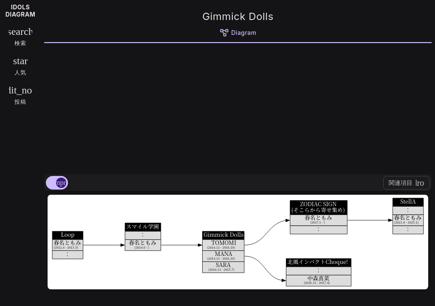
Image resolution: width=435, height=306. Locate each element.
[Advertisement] (238, 107)
